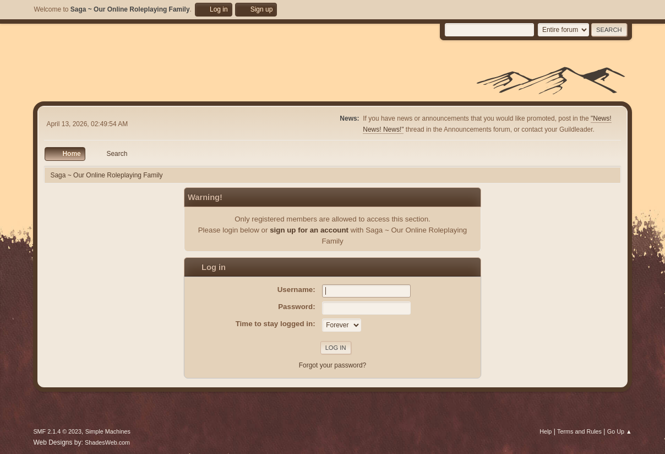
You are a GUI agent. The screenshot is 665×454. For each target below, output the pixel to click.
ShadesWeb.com (107, 442)
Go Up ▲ (619, 431)
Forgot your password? (333, 365)
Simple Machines (107, 431)
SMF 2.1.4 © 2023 (57, 431)
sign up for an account (309, 230)
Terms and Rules (579, 431)
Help (545, 431)
